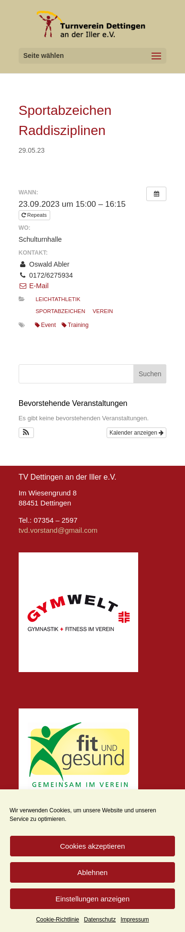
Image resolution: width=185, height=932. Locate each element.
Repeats (35, 215)
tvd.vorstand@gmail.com (58, 530)
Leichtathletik (57, 299)
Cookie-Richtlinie (57, 919)
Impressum (134, 919)
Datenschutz (100, 919)
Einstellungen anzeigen (92, 899)
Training (75, 325)
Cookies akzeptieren (92, 846)
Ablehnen (92, 872)
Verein (103, 311)
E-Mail (34, 286)
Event (45, 325)
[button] (26, 433)
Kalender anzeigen (136, 432)
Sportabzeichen (60, 311)
